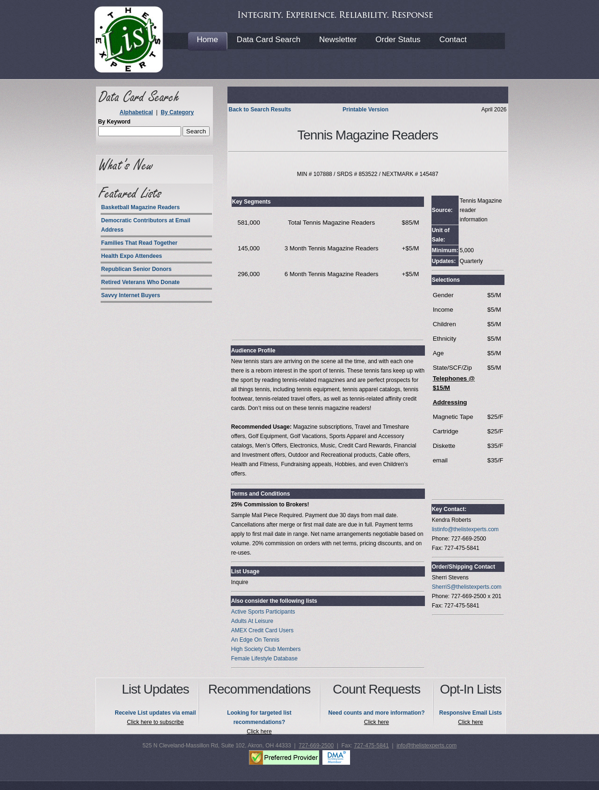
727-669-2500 (316, 745)
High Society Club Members (266, 649)
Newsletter (338, 39)
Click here (259, 731)
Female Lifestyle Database (264, 658)
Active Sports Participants (263, 611)
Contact (453, 39)
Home (207, 39)
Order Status (397, 39)
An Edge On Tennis (255, 639)
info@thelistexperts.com (426, 745)
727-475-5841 (371, 745)
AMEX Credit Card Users (262, 630)
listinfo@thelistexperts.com (465, 529)
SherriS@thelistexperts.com (467, 587)
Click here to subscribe (155, 722)
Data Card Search (268, 39)
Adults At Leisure (252, 621)
